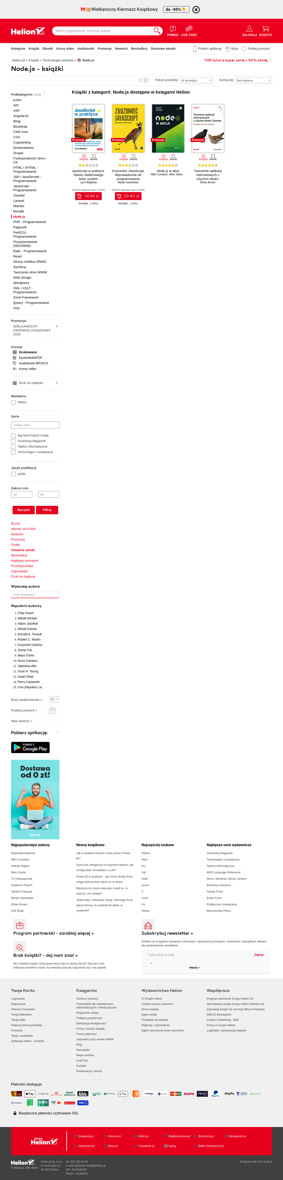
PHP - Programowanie (29, 222)
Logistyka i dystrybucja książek (226, 1030)
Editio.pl (143, 1136)
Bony (234, 48)
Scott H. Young (28, 671)
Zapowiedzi (19, 571)
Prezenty (16, 1030)
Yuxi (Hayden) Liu (30, 687)
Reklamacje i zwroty (89, 1071)
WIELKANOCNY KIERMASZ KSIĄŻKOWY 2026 (35, 330)
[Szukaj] (157, 30)
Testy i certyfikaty (22, 1035)
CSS (16, 137)
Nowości (121, 48)
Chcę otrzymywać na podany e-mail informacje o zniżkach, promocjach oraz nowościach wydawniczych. (190, 965)
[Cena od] (21, 494)
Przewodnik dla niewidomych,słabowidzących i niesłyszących (96, 1005)
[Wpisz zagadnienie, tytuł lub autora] (102, 30)
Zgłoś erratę (149, 1014)
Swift (145, 878)
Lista (140, 80)
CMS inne (20, 132)
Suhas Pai (25, 650)
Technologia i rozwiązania (32, 452)
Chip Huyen (26, 613)
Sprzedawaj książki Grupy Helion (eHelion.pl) (235, 1004)
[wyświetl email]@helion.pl (90, 1165)
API (16, 105)
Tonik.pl (267, 1161)
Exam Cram (214, 898)
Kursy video (65, 48)
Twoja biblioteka (21, 1014)
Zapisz (259, 955)
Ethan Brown (208, 182)
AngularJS (21, 116)
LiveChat (82, 1060)
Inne (16, 308)
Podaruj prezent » (24, 710)
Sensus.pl (114, 1136)
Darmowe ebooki (163, 48)
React (17, 256)
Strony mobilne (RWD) (29, 261)
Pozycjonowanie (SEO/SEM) (25, 244)
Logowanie (18, 998)
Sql (144, 872)
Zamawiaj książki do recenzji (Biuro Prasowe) (236, 1009)
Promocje (105, 48)
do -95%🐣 (176, 9)
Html (144, 859)
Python (146, 853)
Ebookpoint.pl (237, 1136)
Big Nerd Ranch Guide (30, 435)
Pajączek (20, 227)
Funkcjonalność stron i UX (29, 160)
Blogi (17, 121)
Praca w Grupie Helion (221, 1025)
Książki (34, 48)
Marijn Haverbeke (128, 182)
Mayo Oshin (26, 655)
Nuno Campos (28, 660)
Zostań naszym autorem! (157, 1004)
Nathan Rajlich (20, 866)
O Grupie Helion (152, 998)
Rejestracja (18, 1004)
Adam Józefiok (28, 623)
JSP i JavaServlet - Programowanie (27, 179)
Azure (145, 885)
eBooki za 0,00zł (23, 529)
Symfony (19, 267)
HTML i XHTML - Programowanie (25, 169)
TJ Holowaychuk (21, 878)
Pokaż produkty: (167, 80)
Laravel (18, 200)
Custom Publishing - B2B (223, 1019)
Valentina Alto (27, 666)
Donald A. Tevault (30, 634)
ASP (16, 110)
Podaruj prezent (259, 48)
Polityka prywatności (89, 1018)
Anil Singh (17, 910)
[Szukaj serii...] (35, 425)
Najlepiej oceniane (24, 560)
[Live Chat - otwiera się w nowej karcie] (189, 31)
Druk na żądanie (38, 383)
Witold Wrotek (27, 618)
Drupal (18, 153)
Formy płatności (86, 1034)
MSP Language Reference (224, 872)
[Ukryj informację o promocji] (196, 9)
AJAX (17, 100)
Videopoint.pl (86, 1146)
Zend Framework (25, 297)
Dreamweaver (23, 147)
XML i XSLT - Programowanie (24, 290)
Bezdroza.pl (206, 1136)
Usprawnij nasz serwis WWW (95, 1039)
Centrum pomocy (87, 998)
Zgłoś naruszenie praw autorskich (163, 1030)
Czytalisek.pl (146, 1146)
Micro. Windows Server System (227, 878)
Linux (145, 898)
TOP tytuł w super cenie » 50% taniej (236, 60)
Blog (79, 1044)
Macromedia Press (219, 910)
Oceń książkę (150, 1009)
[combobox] (196, 80)
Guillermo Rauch (22, 885)
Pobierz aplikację (210, 48)
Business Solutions (219, 885)
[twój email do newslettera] (196, 954)
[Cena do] (48, 494)
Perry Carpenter (29, 682)
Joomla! (19, 195)
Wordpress (21, 283)
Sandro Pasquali (21, 891)
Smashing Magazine (28, 441)
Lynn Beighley (88, 182)
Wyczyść (23, 510)
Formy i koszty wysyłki (90, 1028)
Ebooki (48, 48)
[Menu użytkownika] (249, 31)
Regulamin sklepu (87, 1012)
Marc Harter (176, 174)
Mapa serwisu (85, 1055)
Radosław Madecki (23, 853)
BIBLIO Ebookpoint (219, 1014)
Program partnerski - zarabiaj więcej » (53, 933)
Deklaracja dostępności (91, 1023)
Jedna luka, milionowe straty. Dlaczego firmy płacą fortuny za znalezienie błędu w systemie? (104, 905)
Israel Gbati (26, 676)
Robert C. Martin (29, 639)
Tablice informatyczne (29, 446)
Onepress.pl (86, 1136)
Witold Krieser (27, 629)
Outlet (15, 545)
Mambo (18, 206)
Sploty (172, 1146)
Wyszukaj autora (25, 586)
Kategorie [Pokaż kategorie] (18, 48)
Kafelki (146, 80)
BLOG (15, 523)
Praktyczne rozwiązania (222, 904)
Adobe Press (215, 891)
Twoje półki (18, 1019)
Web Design (22, 277)
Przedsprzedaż (22, 566)
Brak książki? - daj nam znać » (45, 955)
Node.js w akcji (168, 171)
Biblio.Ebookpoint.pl (211, 1146)
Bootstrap (20, 126)
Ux (143, 904)
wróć (37, 94)
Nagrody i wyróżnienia (156, 1025)
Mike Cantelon (159, 174)
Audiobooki (85, 48)
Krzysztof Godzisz (30, 645)
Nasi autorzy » (21, 721)
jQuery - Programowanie (31, 302)
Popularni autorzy (26, 606)
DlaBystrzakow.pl (179, 1136)
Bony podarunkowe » (26, 700)
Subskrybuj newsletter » (167, 933)
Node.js (19, 216)
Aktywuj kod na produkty (26, 1025)
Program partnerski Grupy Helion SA (230, 998)
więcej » (194, 967)
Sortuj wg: (226, 80)
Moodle (18, 211)
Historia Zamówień (23, 1009)
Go (143, 866)
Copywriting (22, 142)
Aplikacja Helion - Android (27, 1041)
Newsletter (83, 1049)
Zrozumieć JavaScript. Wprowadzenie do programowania (128, 175)
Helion (19, 402)
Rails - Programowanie (30, 251)
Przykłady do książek (155, 1019)
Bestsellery (139, 48)
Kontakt (81, 1065)
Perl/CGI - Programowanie (24, 234)
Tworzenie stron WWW (30, 272)
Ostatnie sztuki (23, 550)
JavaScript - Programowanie (24, 188)
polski (18, 474)
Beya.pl (113, 1146)
